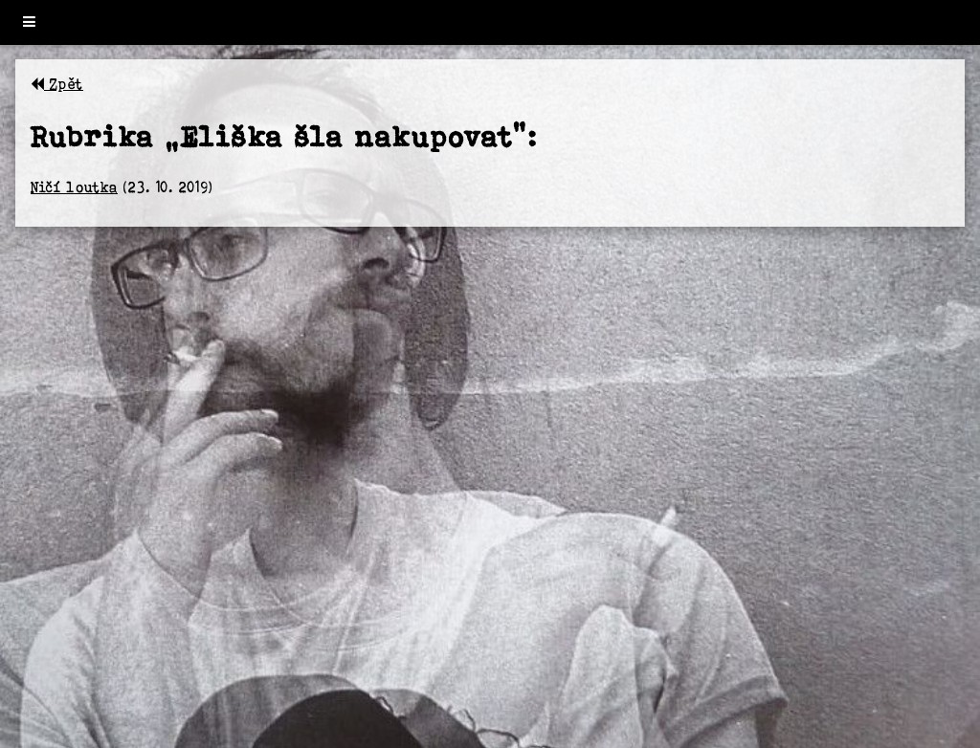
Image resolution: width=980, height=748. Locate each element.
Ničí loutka (74, 187)
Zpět (57, 84)
